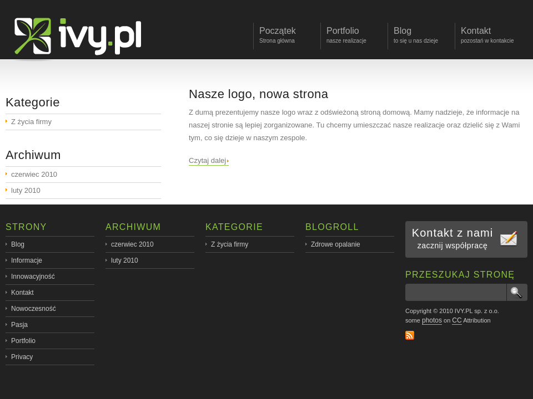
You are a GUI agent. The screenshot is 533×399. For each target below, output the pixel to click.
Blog (17, 244)
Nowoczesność (33, 309)
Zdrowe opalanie (335, 244)
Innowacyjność (33, 276)
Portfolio (23, 341)
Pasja (19, 325)
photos (432, 320)
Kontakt (22, 292)
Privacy (22, 357)
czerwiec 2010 (34, 174)
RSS (409, 335)
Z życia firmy (31, 121)
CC (456, 320)
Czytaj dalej (207, 160)
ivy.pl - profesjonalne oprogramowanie (81, 35)
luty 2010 (26, 190)
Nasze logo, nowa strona (258, 94)
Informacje (26, 260)
